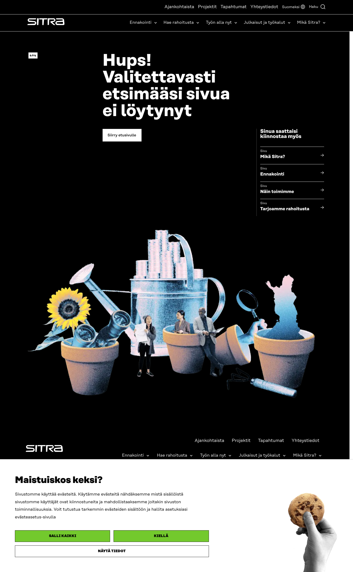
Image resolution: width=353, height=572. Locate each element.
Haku (317, 7)
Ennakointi (272, 174)
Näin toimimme (277, 191)
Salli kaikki (62, 536)
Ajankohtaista (179, 6)
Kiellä (161, 536)
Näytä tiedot (112, 551)
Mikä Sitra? (272, 156)
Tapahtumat (234, 6)
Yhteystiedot (264, 6)
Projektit (207, 6)
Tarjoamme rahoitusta (284, 209)
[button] (293, 7)
